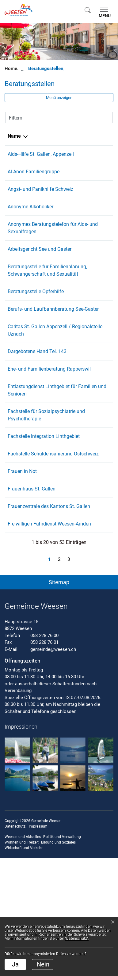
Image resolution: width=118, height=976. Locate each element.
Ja (15, 964)
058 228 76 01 (44, 760)
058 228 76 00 (44, 753)
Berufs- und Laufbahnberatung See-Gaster (33, 360)
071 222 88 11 (88, 296)
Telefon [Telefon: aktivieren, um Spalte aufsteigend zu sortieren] (80, 136)
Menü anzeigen (59, 97)
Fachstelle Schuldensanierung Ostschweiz (28, 549)
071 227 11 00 (88, 336)
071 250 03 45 (88, 592)
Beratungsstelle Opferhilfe (36, 336)
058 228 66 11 (88, 485)
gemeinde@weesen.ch (53, 767)
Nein (43, 964)
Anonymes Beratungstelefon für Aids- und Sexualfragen (36, 246)
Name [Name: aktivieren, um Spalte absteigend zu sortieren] (14, 136)
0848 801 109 (87, 196)
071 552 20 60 (88, 542)
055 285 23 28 (88, 517)
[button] (87, 10)
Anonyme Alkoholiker (30, 221)
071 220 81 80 (88, 574)
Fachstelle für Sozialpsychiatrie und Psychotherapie (31, 492)
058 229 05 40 (88, 353)
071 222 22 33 (88, 609)
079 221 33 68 (88, 453)
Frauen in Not (22, 574)
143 (76, 410)
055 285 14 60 (88, 385)
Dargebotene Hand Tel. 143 (37, 410)
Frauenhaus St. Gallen (31, 592)
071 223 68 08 (88, 154)
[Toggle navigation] (103, 12)
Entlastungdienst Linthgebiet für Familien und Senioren (33, 460)
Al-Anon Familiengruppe (33, 179)
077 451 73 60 (88, 428)
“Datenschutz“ (76, 938)
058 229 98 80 (88, 271)
